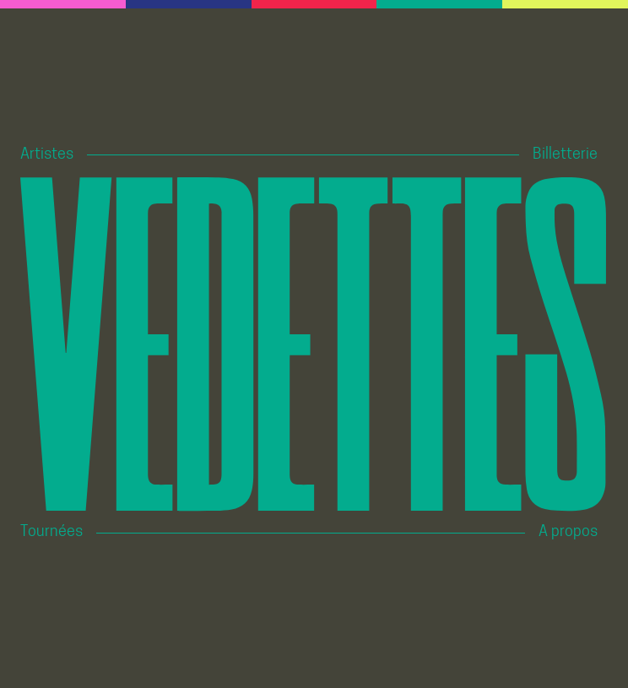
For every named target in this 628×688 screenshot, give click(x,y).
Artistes (46, 155)
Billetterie (565, 155)
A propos (568, 532)
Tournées (51, 532)
